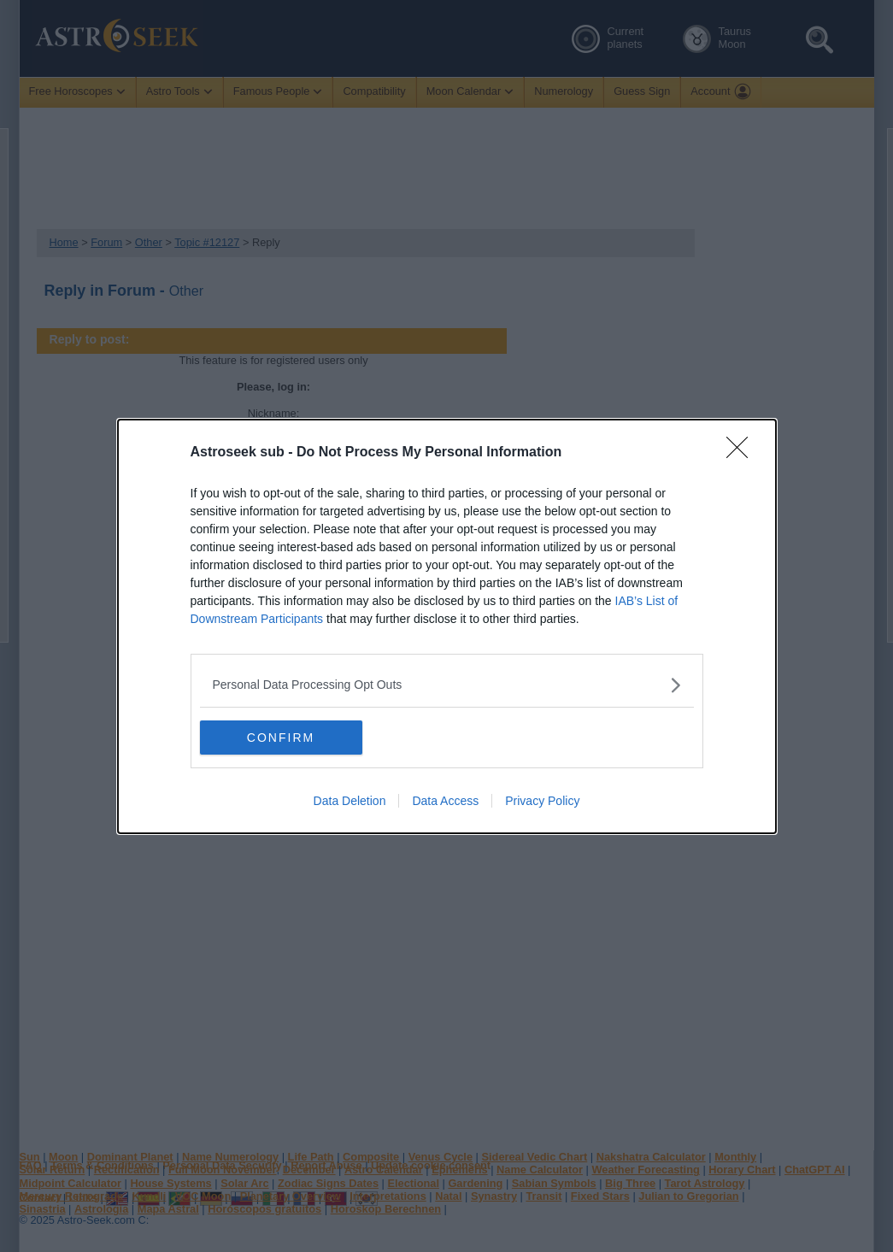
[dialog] (447, 626)
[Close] (742, 453)
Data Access (445, 800)
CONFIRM (280, 737)
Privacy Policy (542, 800)
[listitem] (447, 685)
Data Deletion (350, 800)
